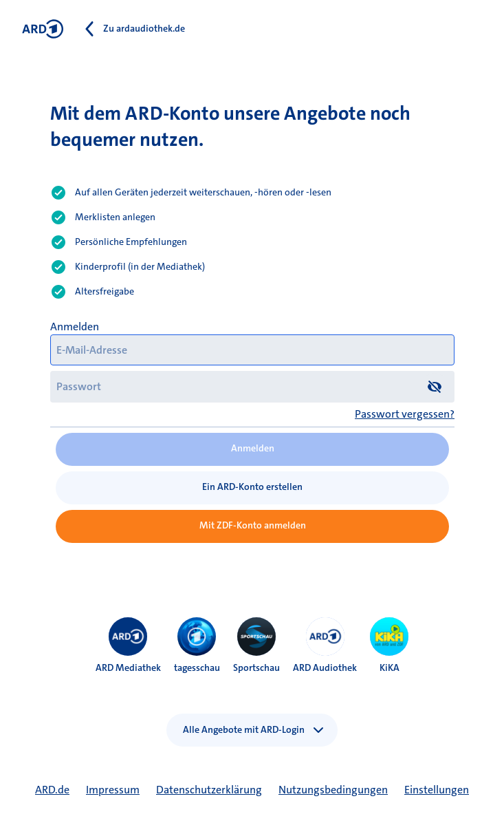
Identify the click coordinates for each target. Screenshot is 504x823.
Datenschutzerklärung (209, 789)
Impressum (113, 789)
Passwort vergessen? (404, 414)
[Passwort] (252, 386)
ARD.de (52, 789)
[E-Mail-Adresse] (252, 349)
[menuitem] (128, 636)
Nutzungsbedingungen (333, 789)
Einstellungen (436, 789)
